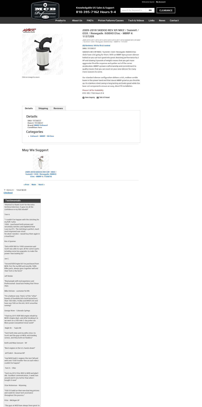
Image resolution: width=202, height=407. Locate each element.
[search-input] (133, 10)
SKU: (84, 48)
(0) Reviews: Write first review (96, 45)
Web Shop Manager (127, 400)
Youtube (81, 374)
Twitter (81, 372)
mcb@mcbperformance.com (156, 387)
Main (34, 184)
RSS (79, 377)
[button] (137, 10)
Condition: (33, 127)
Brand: (31, 125)
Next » (42, 184)
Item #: (31, 123)
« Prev (26, 184)
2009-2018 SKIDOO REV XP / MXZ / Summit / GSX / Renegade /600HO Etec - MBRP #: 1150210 (40, 174)
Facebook (81, 369)
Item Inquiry (90, 97)
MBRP (42, 136)
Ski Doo (50, 136)
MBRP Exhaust (41, 125)
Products (88, 20)
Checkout (146, 31)
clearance (165, 10)
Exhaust (34, 136)
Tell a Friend (104, 97)
